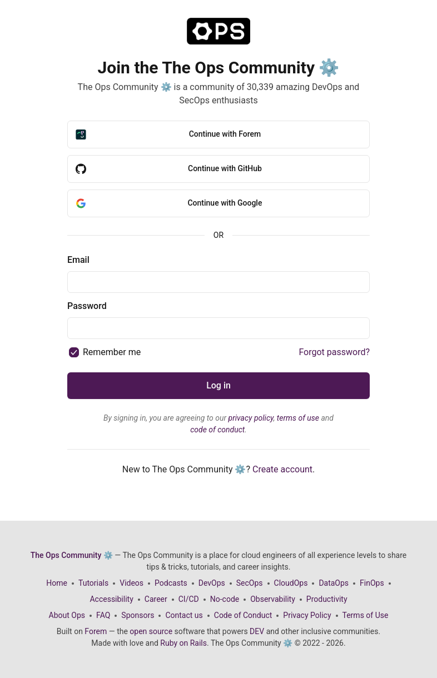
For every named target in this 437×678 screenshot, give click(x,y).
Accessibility (111, 599)
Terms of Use (365, 615)
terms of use (298, 417)
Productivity (326, 599)
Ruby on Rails (183, 643)
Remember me (112, 352)
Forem (96, 631)
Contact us (183, 615)
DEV (257, 631)
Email (78, 260)
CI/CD (188, 599)
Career (156, 599)
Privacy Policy (307, 615)
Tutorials (93, 583)
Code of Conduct (243, 615)
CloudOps (291, 583)
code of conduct (217, 429)
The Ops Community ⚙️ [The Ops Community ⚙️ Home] (72, 555)
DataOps (334, 583)
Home (56, 583)
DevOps (211, 583)
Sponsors (137, 615)
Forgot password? (334, 352)
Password (87, 306)
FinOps (372, 583)
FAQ (103, 615)
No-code (224, 599)
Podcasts (171, 583)
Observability (272, 599)
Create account (282, 469)
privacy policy (251, 417)
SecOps (249, 583)
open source (151, 631)
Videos (131, 583)
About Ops (67, 615)
